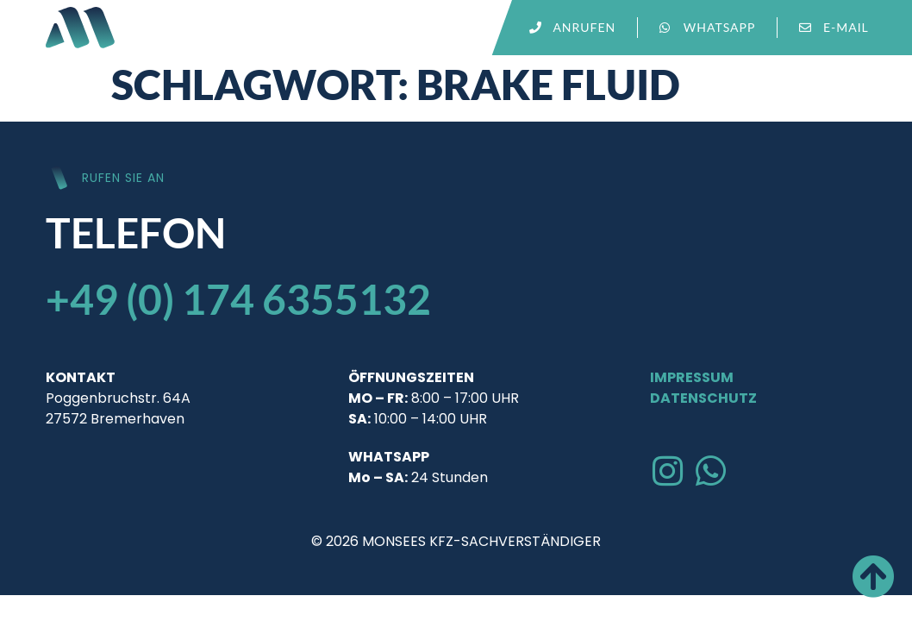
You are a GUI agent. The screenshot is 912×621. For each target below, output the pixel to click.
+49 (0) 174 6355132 (238, 298)
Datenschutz (703, 398)
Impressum (692, 377)
